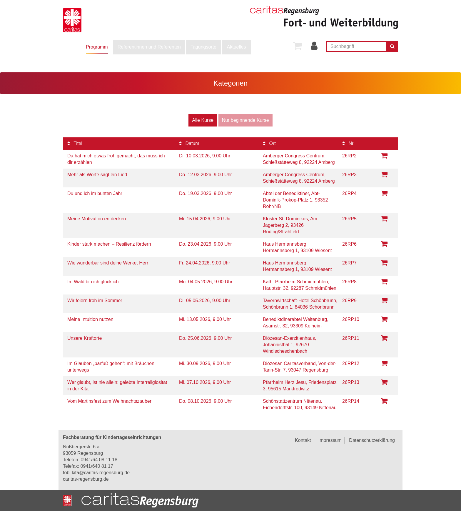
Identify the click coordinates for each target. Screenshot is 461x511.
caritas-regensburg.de (86, 479)
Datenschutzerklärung (372, 440)
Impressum (330, 440)
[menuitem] (96, 47)
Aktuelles (236, 46)
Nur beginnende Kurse (245, 120)
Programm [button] (97, 46)
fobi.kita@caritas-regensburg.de (96, 472)
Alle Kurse (202, 120)
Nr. (348, 143)
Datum (189, 143)
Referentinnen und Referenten (149, 46)
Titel (74, 143)
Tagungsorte (203, 46)
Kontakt (303, 440)
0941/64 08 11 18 (99, 459)
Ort (269, 143)
